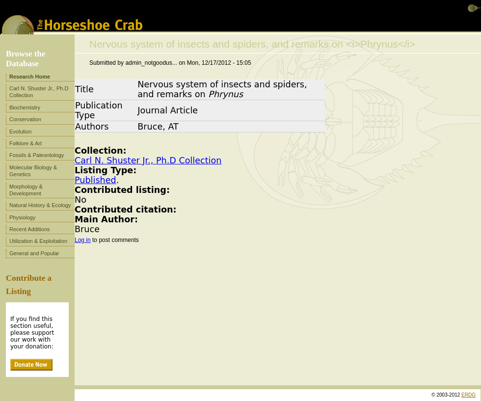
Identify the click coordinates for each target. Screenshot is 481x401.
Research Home (29, 77)
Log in (83, 240)
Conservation (25, 119)
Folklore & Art (25, 143)
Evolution (20, 131)
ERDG (468, 395)
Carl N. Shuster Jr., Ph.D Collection (148, 160)
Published (95, 180)
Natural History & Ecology (40, 205)
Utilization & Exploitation (38, 241)
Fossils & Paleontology (36, 155)
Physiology (22, 217)
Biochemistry (24, 107)
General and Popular (34, 253)
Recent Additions (29, 229)
